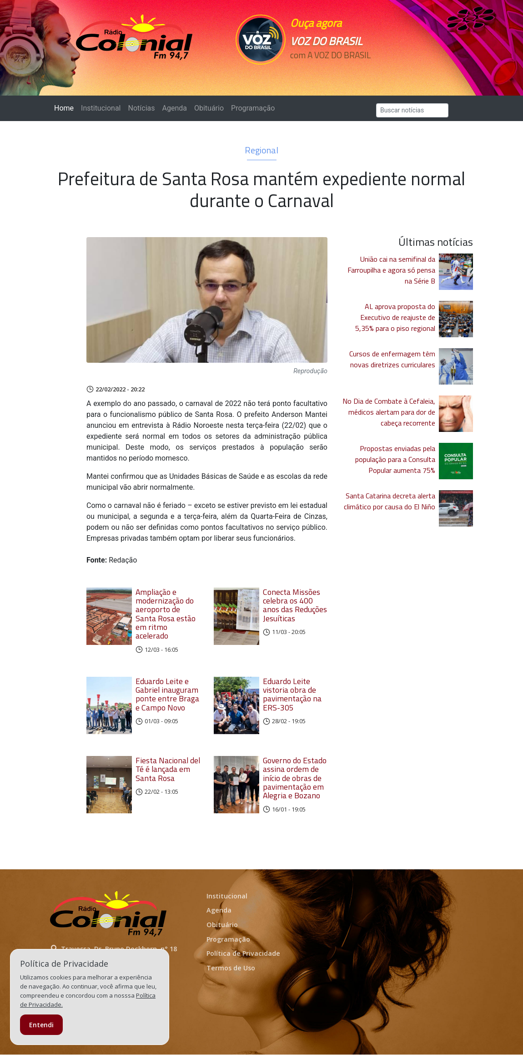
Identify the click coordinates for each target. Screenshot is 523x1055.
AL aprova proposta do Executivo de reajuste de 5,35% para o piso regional (395, 317)
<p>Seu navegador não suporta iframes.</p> (331, 71)
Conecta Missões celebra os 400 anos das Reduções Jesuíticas (295, 605)
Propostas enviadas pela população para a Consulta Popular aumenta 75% (395, 459)
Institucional (101, 108)
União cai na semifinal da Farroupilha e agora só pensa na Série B (391, 270)
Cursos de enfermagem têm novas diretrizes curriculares (392, 359)
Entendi (41, 1024)
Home (65, 107)
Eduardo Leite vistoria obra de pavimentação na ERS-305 (292, 694)
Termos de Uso (230, 968)
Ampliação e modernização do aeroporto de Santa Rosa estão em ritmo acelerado (166, 614)
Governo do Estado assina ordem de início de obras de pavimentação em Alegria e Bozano (295, 778)
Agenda (174, 108)
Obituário (209, 108)
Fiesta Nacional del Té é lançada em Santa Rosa (168, 770)
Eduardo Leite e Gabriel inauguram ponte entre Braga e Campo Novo (167, 694)
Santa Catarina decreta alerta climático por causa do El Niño (389, 501)
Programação (253, 108)
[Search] (412, 110)
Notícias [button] (141, 108)
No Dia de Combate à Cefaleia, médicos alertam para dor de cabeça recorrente (388, 412)
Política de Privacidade (243, 953)
